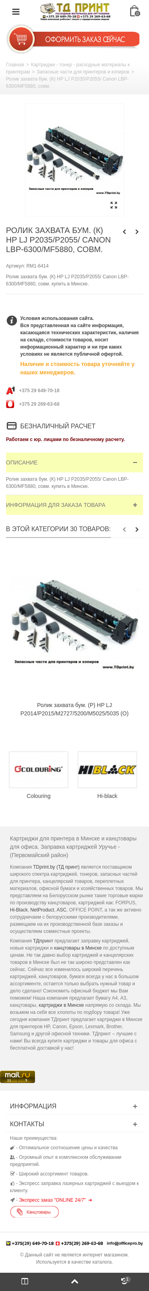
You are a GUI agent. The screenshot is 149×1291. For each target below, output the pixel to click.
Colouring (40, 796)
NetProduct (42, 910)
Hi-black (109, 796)
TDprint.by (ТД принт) (56, 867)
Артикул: (15, 266)
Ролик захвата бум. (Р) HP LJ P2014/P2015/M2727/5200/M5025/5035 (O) (74, 709)
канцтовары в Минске (78, 948)
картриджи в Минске (61, 1005)
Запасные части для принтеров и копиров (83, 72)
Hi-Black (19, 910)
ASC (61, 910)
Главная (15, 64)
